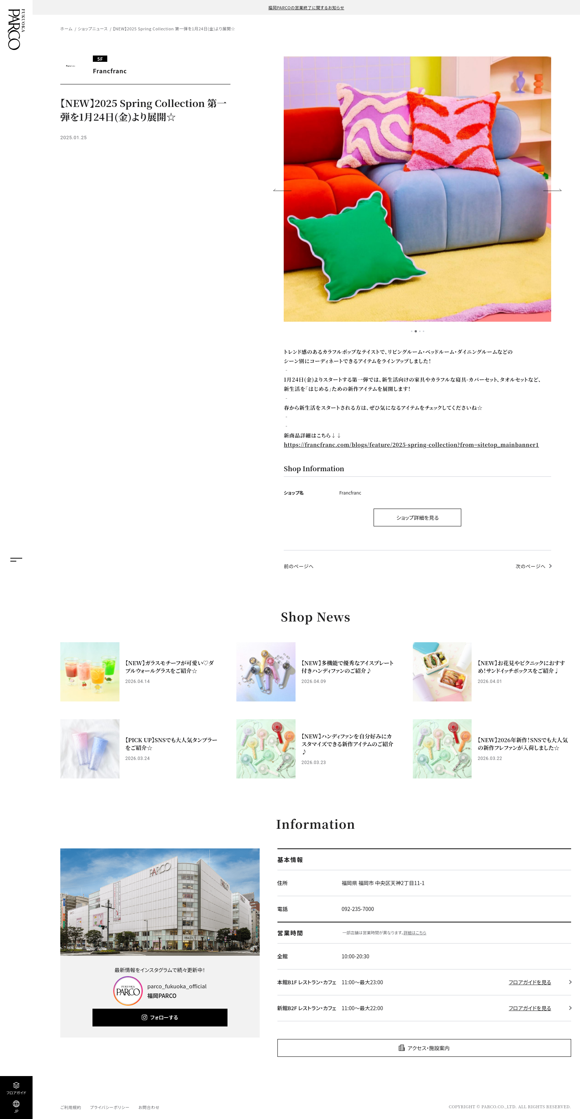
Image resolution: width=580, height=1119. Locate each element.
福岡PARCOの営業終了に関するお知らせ (306, 7)
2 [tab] (416, 331)
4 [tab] (423, 331)
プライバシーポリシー (109, 1107)
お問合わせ (148, 1107)
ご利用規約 (70, 1107)
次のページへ (531, 566)
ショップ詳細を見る (417, 517)
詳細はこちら (415, 932)
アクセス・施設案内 (429, 1048)
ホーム (66, 28)
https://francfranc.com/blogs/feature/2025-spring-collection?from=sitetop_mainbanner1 (411, 444)
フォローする (164, 1017)
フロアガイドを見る (530, 982)
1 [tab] (411, 331)
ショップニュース (93, 28)
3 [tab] (420, 331)
